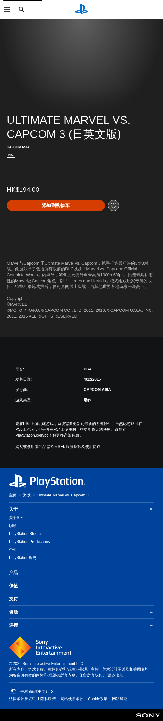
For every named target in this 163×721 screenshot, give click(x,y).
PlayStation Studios (25, 533)
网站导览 (119, 699)
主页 (13, 495)
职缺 (13, 525)
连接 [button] (81, 625)
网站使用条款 (71, 699)
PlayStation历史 (22, 558)
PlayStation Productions (29, 541)
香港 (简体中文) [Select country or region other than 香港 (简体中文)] (32, 691)
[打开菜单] (7, 9)
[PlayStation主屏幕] (81, 9)
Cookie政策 (97, 699)
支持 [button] (81, 599)
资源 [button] (81, 612)
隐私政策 (48, 699)
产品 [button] (81, 573)
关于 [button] (81, 509)
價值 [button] (81, 586)
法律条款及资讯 (22, 699)
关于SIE (16, 517)
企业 (13, 549)
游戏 (27, 495)
